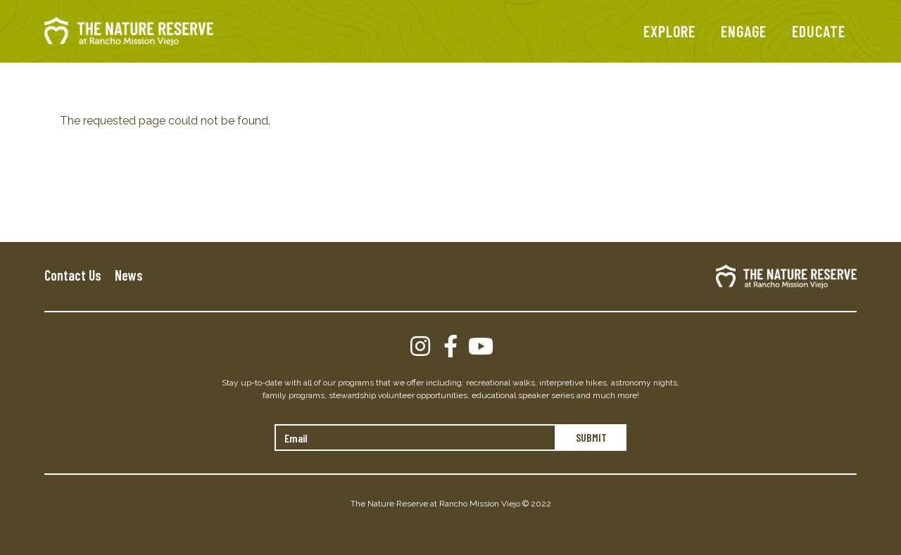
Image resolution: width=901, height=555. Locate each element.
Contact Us (72, 275)
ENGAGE (744, 31)
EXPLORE (669, 31)
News (129, 275)
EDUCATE (818, 31)
